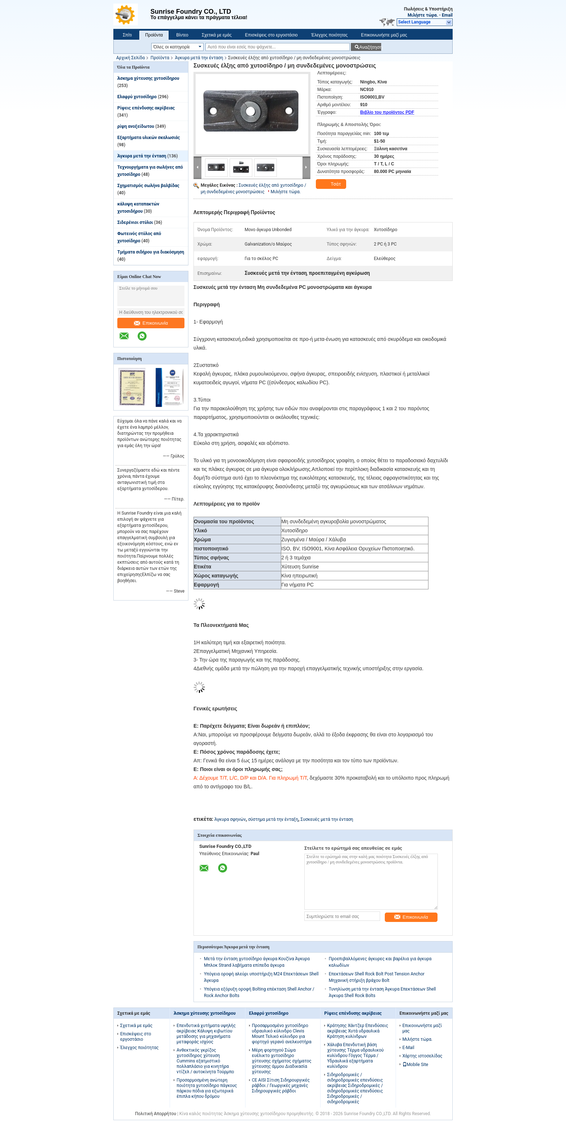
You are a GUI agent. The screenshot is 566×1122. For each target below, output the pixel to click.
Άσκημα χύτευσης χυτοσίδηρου (148, 78)
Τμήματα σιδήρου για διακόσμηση (150, 252)
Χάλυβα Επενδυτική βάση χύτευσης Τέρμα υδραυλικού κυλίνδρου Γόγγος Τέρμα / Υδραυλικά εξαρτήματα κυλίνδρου (355, 1055)
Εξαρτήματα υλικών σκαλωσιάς (148, 137)
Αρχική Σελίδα (130, 57)
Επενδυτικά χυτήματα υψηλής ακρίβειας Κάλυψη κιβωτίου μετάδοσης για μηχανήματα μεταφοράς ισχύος (206, 1033)
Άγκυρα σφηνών (230, 819)
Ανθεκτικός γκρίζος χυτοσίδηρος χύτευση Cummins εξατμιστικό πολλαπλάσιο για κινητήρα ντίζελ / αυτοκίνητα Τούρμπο (205, 1061)
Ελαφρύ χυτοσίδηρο (137, 96)
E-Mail (408, 1047)
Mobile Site (415, 1064)
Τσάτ (331, 184)
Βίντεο (182, 35)
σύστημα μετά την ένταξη (273, 819)
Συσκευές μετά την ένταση (327, 819)
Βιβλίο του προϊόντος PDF (387, 112)
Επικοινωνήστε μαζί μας (384, 35)
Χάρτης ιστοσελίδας (422, 1055)
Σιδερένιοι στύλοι (135, 222)
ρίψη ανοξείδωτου (135, 126)
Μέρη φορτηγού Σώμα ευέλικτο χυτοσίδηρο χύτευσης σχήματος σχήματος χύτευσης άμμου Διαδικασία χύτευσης (282, 1061)
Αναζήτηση (370, 47)
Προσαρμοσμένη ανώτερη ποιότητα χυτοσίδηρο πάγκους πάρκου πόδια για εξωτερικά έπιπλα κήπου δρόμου (207, 1088)
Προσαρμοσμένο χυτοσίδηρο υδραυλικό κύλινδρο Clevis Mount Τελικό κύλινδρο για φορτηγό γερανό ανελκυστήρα (282, 1033)
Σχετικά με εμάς (217, 35)
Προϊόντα (154, 35)
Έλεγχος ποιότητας (329, 35)
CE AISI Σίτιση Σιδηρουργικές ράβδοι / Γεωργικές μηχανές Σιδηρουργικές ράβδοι (281, 1085)
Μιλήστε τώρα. (423, 15)
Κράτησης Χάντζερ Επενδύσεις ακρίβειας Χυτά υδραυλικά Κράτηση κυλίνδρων (357, 1031)
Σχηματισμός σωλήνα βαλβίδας (148, 185)
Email (447, 15)
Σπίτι (127, 35)
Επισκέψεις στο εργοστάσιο (271, 35)
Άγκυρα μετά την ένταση (199, 57)
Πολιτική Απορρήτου (155, 1113)
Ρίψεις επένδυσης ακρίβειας (146, 108)
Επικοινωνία (151, 323)
